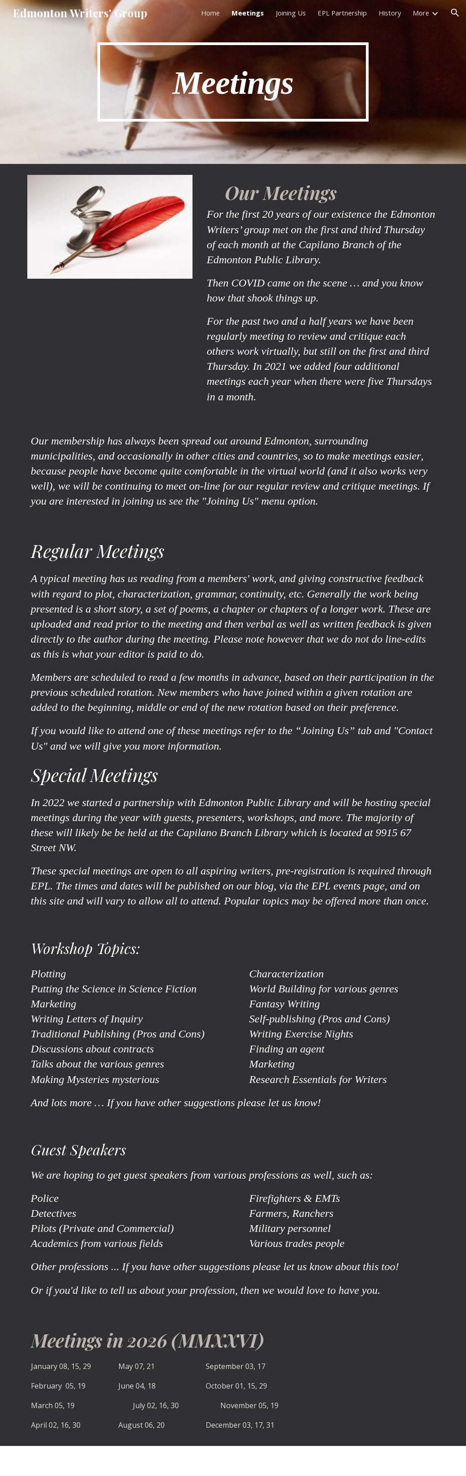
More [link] (421, 12)
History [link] (390, 12)
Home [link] (210, 12)
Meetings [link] (248, 12)
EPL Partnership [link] (342, 12)
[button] (455, 13)
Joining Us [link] (291, 12)
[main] (232, 82)
